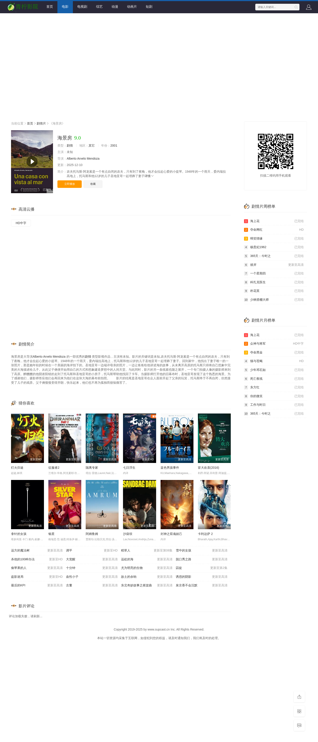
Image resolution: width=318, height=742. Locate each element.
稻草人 (147, 550)
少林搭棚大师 (274, 300)
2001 (113, 145)
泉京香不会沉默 (201, 585)
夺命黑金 (274, 352)
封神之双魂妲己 (171, 534)
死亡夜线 (274, 379)
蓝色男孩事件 (170, 467)
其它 (92, 145)
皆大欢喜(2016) (208, 467)
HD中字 (21, 223)
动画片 (132, 6)
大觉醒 (92, 559)
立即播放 (69, 183)
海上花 (274, 221)
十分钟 (92, 568)
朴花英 (274, 291)
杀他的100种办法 (37, 559)
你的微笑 (274, 396)
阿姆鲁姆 (92, 534)
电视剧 (82, 6)
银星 (51, 534)
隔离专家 (92, 467)
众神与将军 (274, 344)
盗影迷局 (37, 577)
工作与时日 (274, 405)
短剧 (149, 6)
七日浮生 (129, 467)
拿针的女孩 (18, 534)
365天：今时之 (274, 256)
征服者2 (53, 467)
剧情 (70, 145)
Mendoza (93, 158)
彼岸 (274, 265)
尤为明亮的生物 (147, 568)
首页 (49, 6)
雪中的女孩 (201, 550)
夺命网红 (274, 230)
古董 (92, 585)
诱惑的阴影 (201, 577)
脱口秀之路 (201, 559)
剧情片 (41, 123)
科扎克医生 (274, 282)
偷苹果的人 (37, 568)
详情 (149, 176)
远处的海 (147, 559)
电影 (65, 6)
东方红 (274, 387)
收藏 (93, 183)
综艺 (99, 6)
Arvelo (81, 158)
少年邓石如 (274, 370)
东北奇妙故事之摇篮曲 (147, 585)
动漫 (115, 6)
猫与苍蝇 (274, 361)
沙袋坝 (127, 534)
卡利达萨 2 (205, 534)
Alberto (71, 158)
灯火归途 (17, 467)
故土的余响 (147, 577)
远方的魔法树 (37, 550)
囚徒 (201, 568)
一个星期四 (274, 273)
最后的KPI (37, 585)
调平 (92, 550)
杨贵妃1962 (274, 247)
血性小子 (92, 577)
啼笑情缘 (274, 238)
